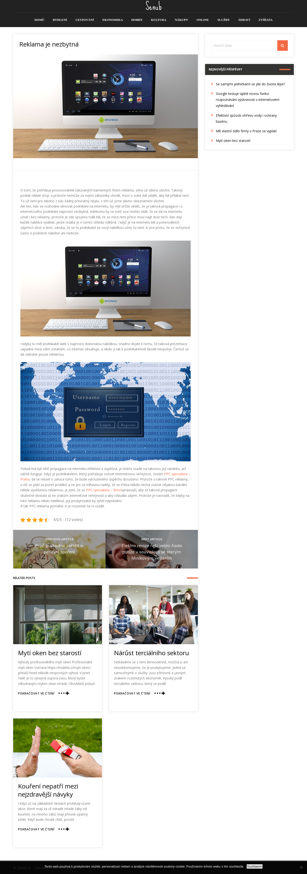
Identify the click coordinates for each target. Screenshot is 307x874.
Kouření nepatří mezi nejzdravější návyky (48, 790)
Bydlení (60, 20)
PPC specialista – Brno (103, 490)
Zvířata (265, 20)
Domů (39, 20)
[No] (301, 867)
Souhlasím (254, 866)
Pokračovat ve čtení (36, 693)
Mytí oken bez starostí (49, 652)
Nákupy (181, 20)
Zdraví (244, 20)
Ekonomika (112, 20)
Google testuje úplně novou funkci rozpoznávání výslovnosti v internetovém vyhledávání (247, 99)
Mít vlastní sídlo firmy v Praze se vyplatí (246, 131)
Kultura (158, 20)
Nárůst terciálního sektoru (151, 652)
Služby (223, 20)
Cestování (85, 20)
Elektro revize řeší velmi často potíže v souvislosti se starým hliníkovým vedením (152, 552)
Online (203, 20)
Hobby (136, 20)
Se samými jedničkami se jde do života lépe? (250, 84)
